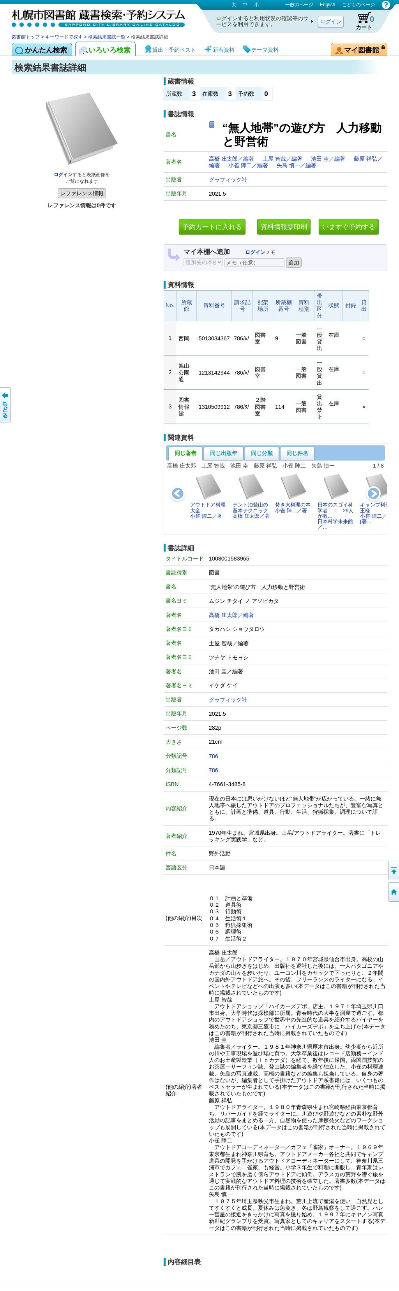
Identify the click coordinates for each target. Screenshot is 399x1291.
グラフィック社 (228, 180)
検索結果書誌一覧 (106, 37)
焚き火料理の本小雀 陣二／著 (293, 493)
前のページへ (6, 404)
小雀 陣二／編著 (249, 165)
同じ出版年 (223, 453)
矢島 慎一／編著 (296, 165)
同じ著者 (185, 453)
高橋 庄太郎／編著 (232, 159)
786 (213, 756)
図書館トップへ (393, 892)
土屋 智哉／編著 (283, 159)
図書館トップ (26, 37)
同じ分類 (262, 453)
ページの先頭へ (393, 870)
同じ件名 (297, 453)
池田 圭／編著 (329, 159)
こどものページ (358, 4)
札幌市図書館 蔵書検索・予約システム (93, 16)
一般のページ (299, 4)
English (327, 4)
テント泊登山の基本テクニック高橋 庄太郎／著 (251, 496)
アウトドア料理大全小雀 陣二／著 (208, 496)
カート (361, 21)
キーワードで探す (64, 37)
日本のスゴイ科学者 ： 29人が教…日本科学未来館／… (335, 501)
